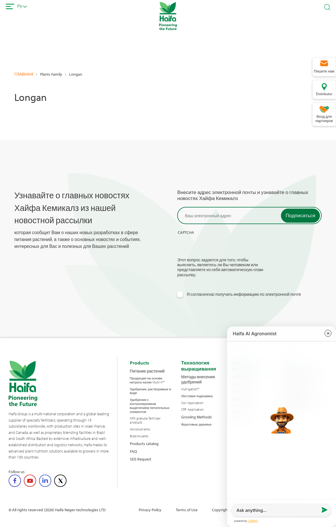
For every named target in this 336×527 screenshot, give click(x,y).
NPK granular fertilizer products (145, 420)
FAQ (133, 451)
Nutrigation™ (190, 389)
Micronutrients (140, 429)
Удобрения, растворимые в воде (150, 391)
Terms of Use (187, 509)
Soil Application (192, 403)
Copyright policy (226, 509)
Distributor (324, 93)
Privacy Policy (150, 509)
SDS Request (140, 459)
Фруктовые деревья (196, 424)
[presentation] (220, 246)
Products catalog (144, 443)
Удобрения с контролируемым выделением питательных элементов (150, 406)
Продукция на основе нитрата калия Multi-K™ (147, 380)
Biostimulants (139, 436)
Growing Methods (196, 416)
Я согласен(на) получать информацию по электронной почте (244, 294)
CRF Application (192, 410)
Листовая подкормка (197, 396)
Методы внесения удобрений (198, 379)
